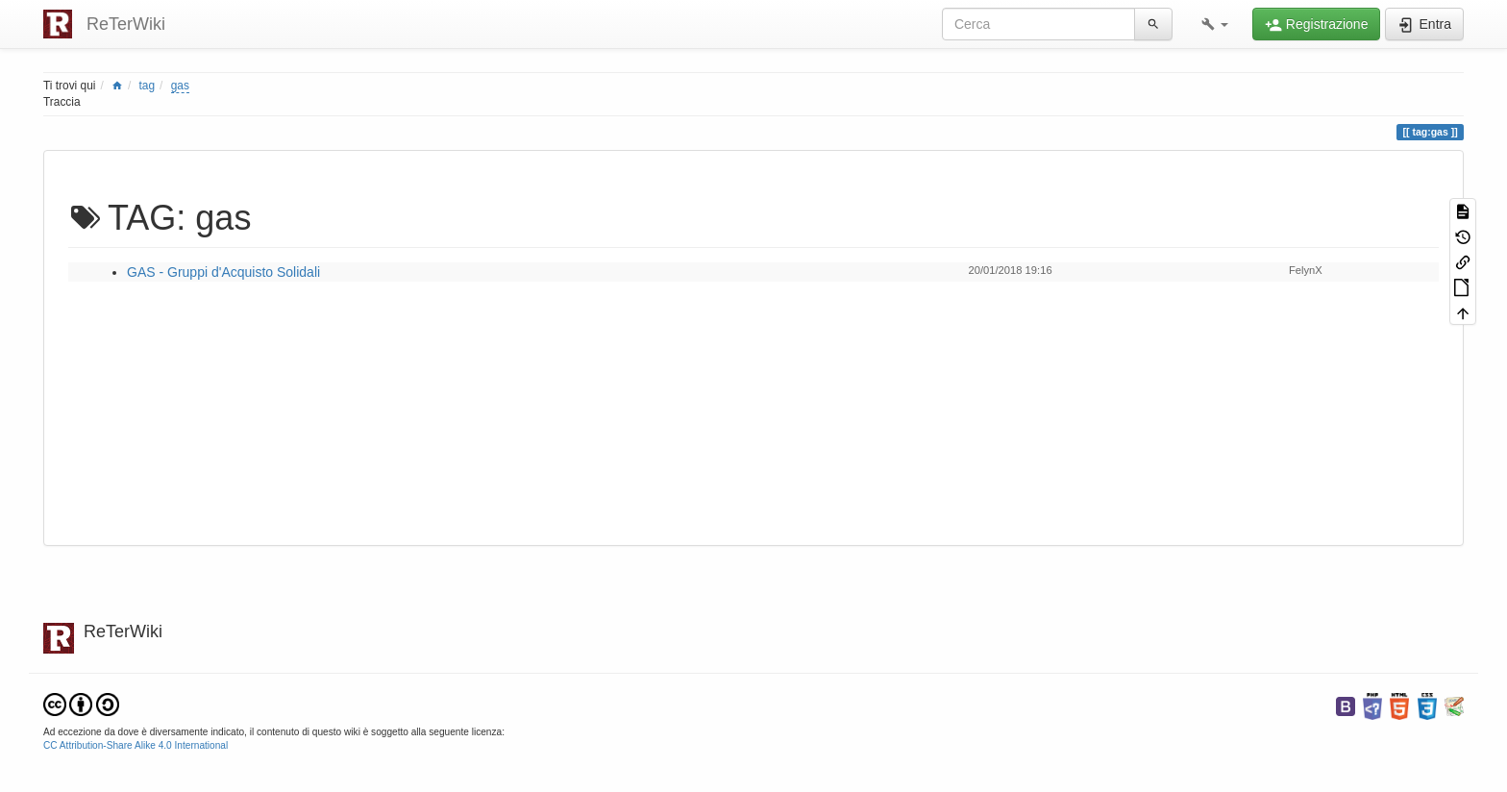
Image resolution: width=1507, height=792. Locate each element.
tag (147, 85)
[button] (1215, 24)
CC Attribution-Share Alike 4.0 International (135, 745)
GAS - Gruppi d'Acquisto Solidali (223, 272)
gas (180, 85)
